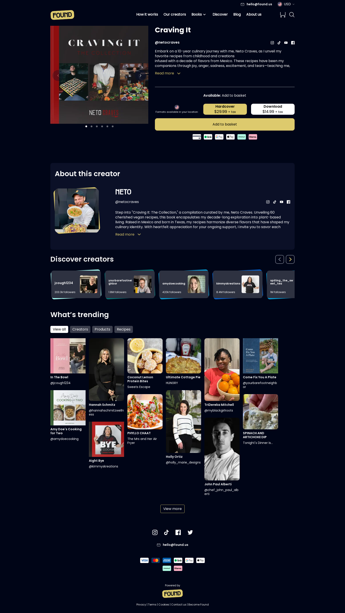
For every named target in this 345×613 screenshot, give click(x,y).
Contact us (178, 604)
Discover (220, 14)
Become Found (198, 604)
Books (199, 14)
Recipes (123, 329)
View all (59, 329)
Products (102, 329)
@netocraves (167, 42)
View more (172, 508)
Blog (237, 14)
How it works (147, 14)
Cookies (163, 604)
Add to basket (225, 124)
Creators (80, 329)
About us (253, 14)
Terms (152, 604)
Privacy (141, 604)
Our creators (174, 14)
